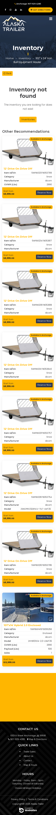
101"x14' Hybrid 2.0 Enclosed (22, 625)
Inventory (25, 58)
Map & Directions (37, 739)
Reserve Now (44, 192)
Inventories (28, 119)
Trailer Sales (29, 751)
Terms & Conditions (38, 799)
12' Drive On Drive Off (18, 168)
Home (10, 58)
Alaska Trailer (37, 804)
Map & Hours (30, 765)
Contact (28, 760)
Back (7, 73)
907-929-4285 (16, 739)
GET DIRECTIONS (41, 10)
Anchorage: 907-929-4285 (28, 4)
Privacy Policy (18, 799)
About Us (28, 756)
